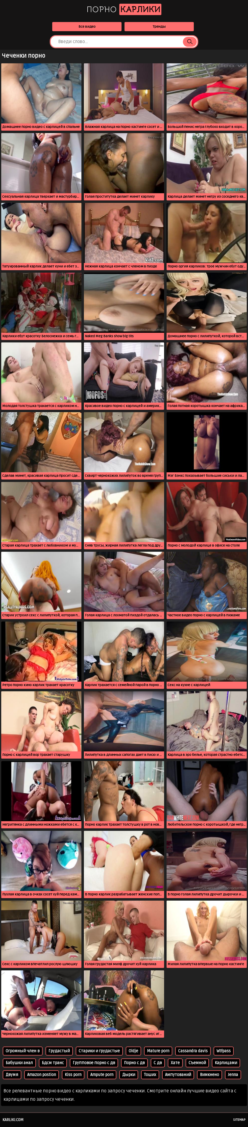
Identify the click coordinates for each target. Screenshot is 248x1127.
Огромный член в (23, 1051)
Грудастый (59, 1051)
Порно (124, 9)
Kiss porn (73, 1074)
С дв (158, 1062)
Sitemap (239, 1120)
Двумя (12, 1074)
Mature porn (158, 1051)
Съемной (197, 1062)
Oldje (133, 1051)
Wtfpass (224, 1051)
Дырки (128, 1074)
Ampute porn (101, 1074)
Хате (175, 1062)
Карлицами (226, 1062)
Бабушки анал (19, 1062)
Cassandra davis (193, 1051)
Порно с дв (134, 1062)
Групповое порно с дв (94, 1062)
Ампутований (178, 1074)
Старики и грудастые (99, 1051)
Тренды (159, 26)
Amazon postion (41, 1074)
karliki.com (13, 1120)
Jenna (233, 1074)
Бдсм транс (53, 1062)
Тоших (150, 1074)
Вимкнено (209, 1074)
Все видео (87, 26)
